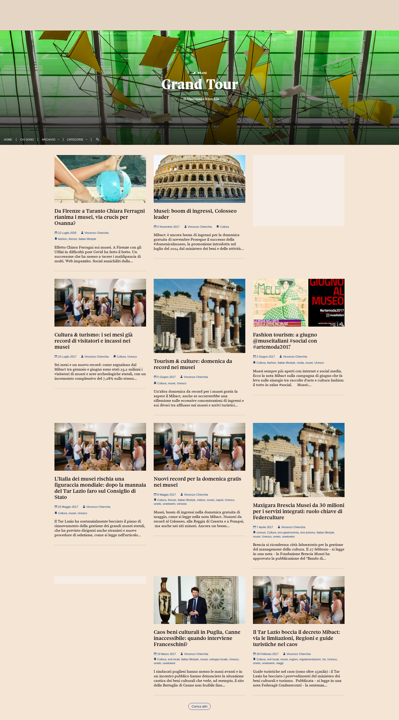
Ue (324, 659)
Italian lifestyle (87, 238)
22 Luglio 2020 (65, 232)
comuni (260, 532)
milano (201, 499)
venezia (182, 503)
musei (171, 383)
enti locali (174, 659)
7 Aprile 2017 (263, 527)
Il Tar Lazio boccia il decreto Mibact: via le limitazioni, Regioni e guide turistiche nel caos (296, 638)
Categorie (75, 139)
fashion (62, 238)
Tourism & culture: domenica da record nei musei (193, 364)
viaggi (279, 663)
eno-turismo (307, 532)
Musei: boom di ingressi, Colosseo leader (195, 214)
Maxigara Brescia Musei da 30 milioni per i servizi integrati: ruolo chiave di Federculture (298, 511)
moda (300, 362)
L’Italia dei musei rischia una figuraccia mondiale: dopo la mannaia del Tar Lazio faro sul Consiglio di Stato (100, 488)
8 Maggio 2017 (165, 494)
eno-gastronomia (288, 532)
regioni (293, 659)
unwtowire (169, 503)
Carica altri (199, 706)
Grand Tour (199, 84)
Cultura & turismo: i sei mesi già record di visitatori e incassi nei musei (93, 340)
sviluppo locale (218, 659)
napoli (219, 499)
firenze (73, 238)
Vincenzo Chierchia (203, 99)
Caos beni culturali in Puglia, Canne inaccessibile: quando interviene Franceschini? (197, 638)
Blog (199, 72)
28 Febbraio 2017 (265, 653)
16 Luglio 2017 (65, 356)
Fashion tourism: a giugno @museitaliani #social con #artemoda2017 (285, 340)
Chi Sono (27, 139)
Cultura (224, 226)
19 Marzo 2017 (165, 653)
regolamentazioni (310, 659)
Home (8, 139)
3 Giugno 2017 (264, 356)
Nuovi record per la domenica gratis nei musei (197, 482)
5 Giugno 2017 (165, 376)
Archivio (48, 139)
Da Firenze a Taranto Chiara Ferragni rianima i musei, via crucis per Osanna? (99, 217)
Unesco (132, 356)
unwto (157, 503)
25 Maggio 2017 (66, 506)
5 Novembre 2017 (167, 226)
